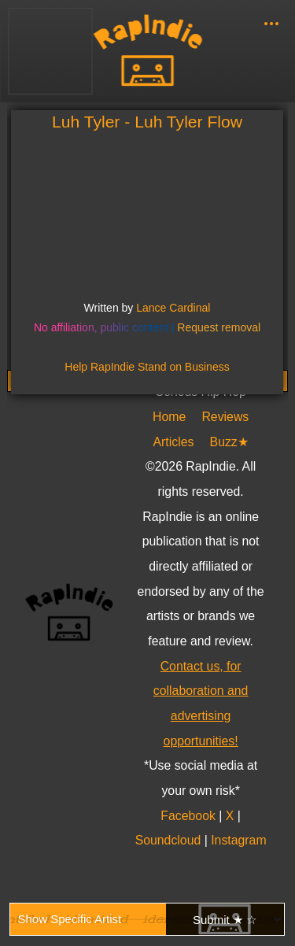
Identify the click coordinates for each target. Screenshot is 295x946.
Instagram (238, 840)
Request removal (218, 327)
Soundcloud (170, 840)
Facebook (190, 815)
